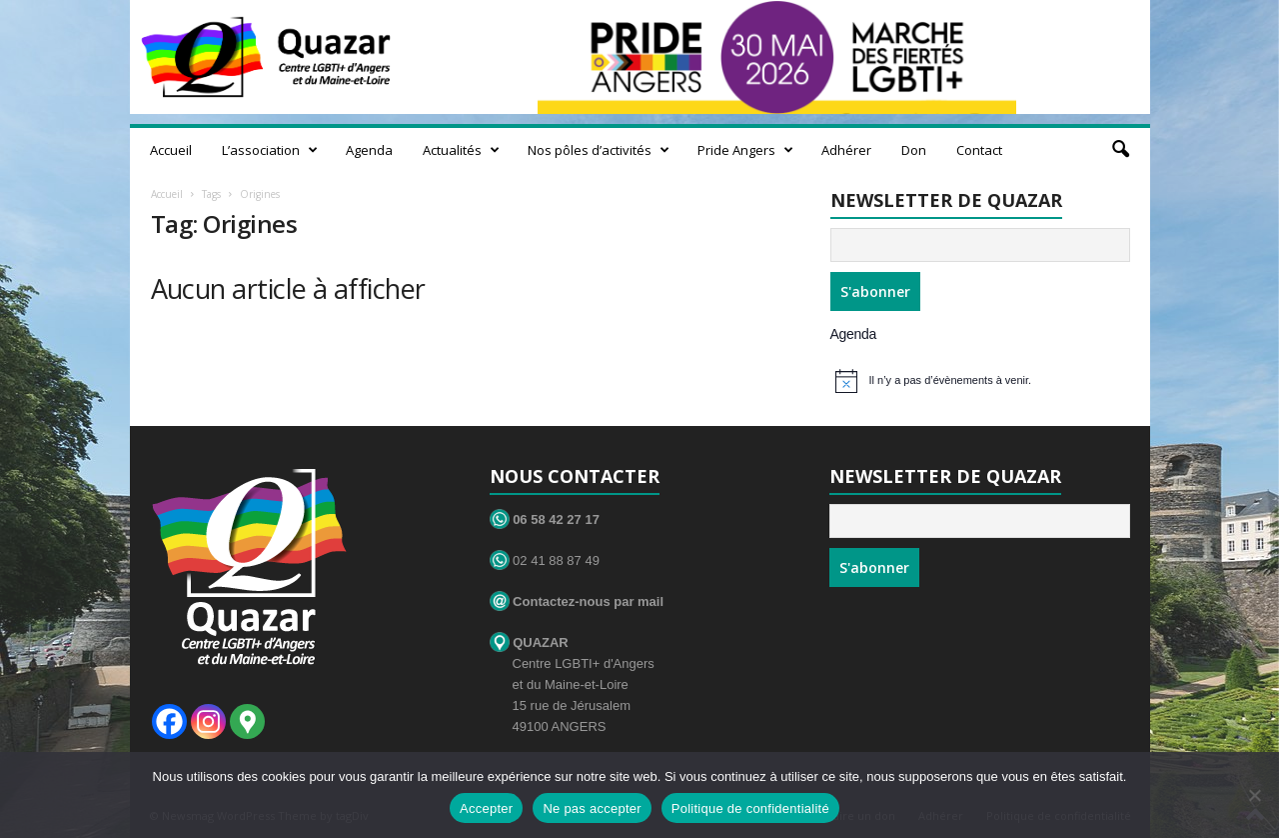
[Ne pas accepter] (1254, 795)
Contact (979, 150)
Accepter (486, 808)
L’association (270, 150)
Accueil (171, 150)
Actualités (461, 150)
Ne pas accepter (591, 808)
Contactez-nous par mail (577, 601)
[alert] (982, 381)
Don (913, 150)
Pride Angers (745, 150)
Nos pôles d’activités (598, 150)
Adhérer (846, 150)
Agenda (369, 150)
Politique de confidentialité (750, 808)
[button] (1120, 150)
